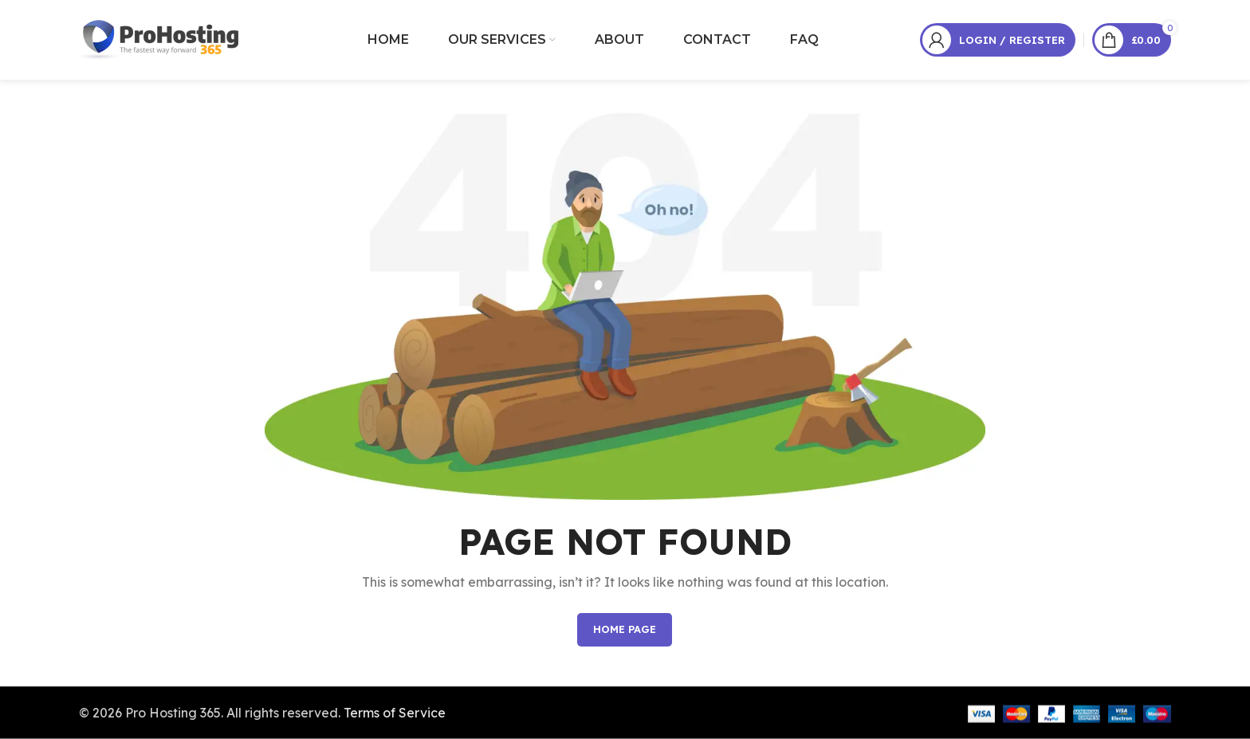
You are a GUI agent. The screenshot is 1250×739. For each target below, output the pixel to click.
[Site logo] (160, 38)
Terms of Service (395, 712)
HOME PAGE (624, 629)
